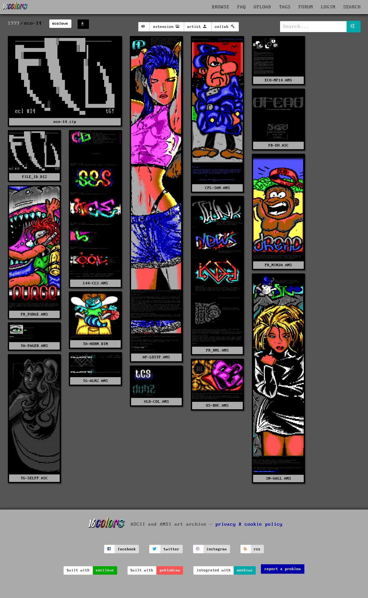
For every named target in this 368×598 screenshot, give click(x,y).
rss (257, 549)
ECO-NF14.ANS (278, 80)
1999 (13, 23)
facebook (127, 549)
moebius (245, 570)
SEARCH (352, 7)
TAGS (285, 7)
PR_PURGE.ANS (34, 314)
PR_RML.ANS (217, 350)
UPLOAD (262, 7)
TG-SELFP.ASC (34, 478)
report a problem (282, 569)
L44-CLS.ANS (95, 283)
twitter (171, 549)
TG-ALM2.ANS (95, 381)
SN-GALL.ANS (278, 478)
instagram (216, 549)
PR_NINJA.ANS (278, 265)
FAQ (241, 7)
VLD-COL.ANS (156, 402)
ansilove (105, 570)
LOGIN (328, 7)
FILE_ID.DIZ (34, 177)
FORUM (306, 7)
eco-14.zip (65, 122)
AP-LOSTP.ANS (156, 357)
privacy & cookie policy (249, 524)
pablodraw (170, 570)
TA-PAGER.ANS (34, 346)
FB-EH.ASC (278, 145)
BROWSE (220, 7)
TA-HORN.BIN (95, 344)
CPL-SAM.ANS (217, 188)
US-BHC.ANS (217, 405)
